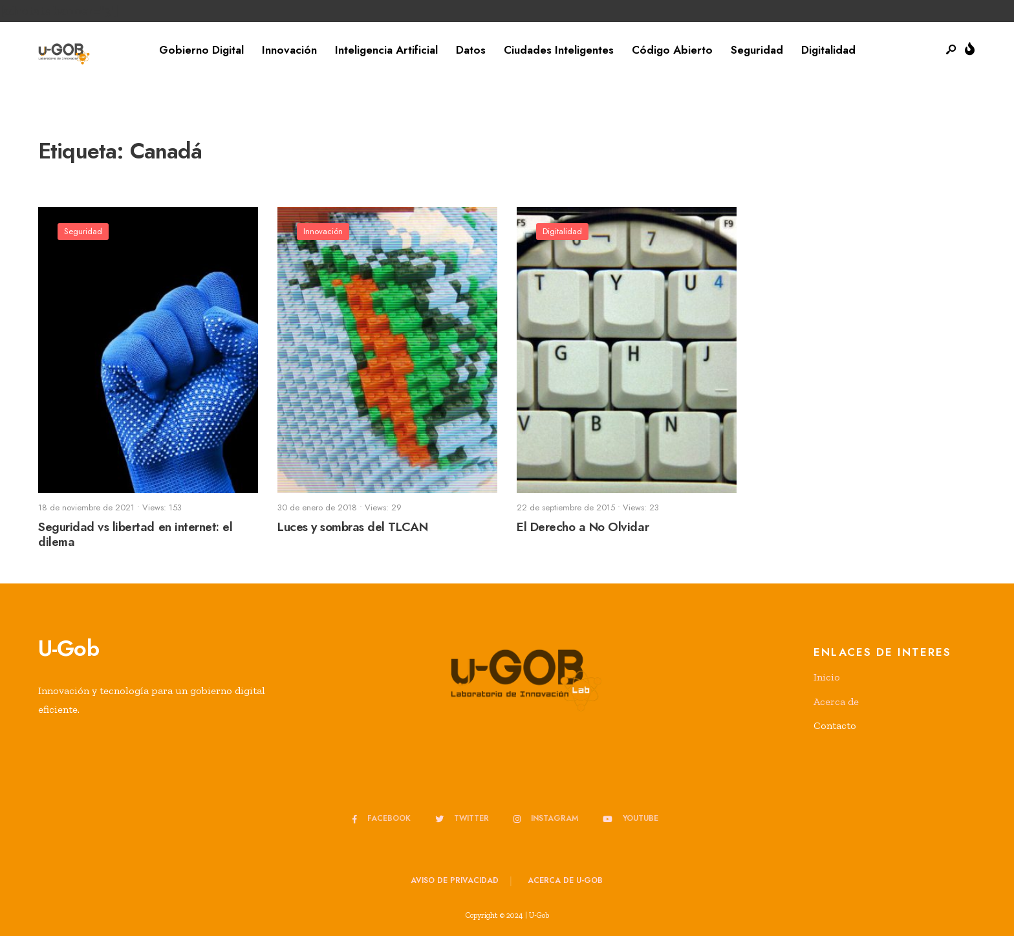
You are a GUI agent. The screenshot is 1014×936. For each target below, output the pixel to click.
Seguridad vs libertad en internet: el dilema (135, 534)
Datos (471, 50)
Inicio (827, 677)
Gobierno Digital (201, 50)
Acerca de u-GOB (565, 880)
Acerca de (836, 701)
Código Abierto (672, 50)
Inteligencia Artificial (386, 50)
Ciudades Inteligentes (559, 50)
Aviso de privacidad (455, 880)
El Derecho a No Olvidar (583, 527)
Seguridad (757, 50)
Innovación (289, 50)
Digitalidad (828, 50)
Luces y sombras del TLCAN (352, 527)
